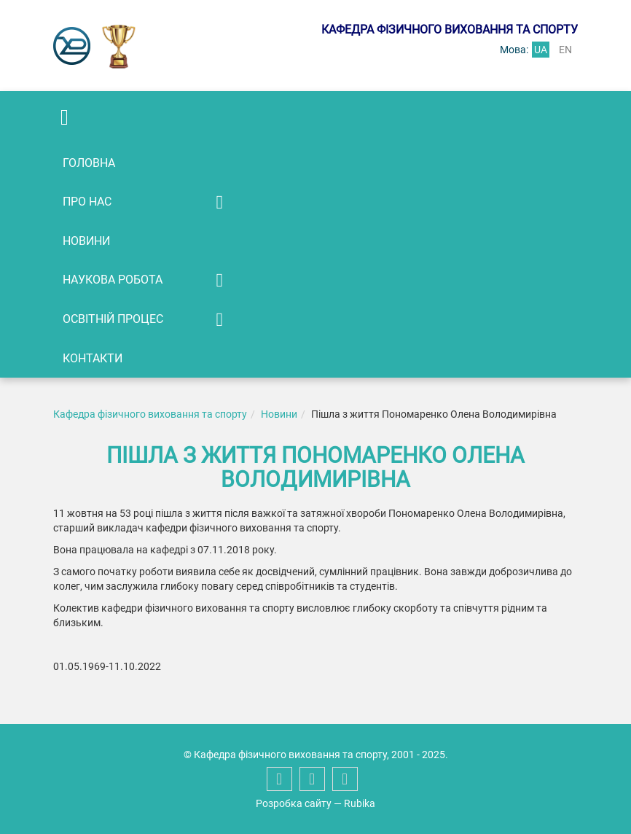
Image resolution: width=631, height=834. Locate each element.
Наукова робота (112, 280)
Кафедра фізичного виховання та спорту (150, 414)
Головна (89, 163)
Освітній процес (113, 319)
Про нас (87, 201)
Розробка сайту (294, 803)
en (565, 49)
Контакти (92, 358)
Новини (86, 241)
